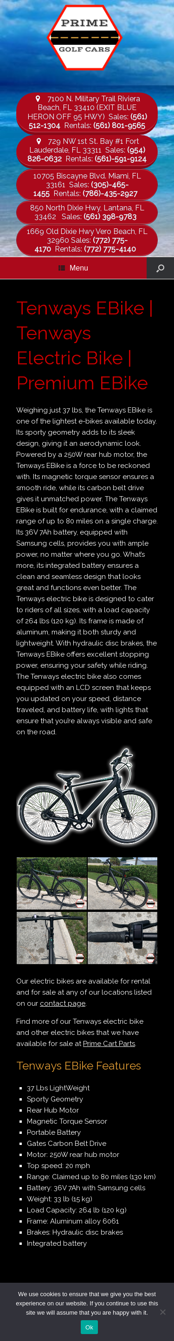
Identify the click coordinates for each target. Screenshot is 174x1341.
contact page (62, 1003)
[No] (162, 1311)
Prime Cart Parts (109, 1044)
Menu (73, 268)
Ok (89, 1327)
